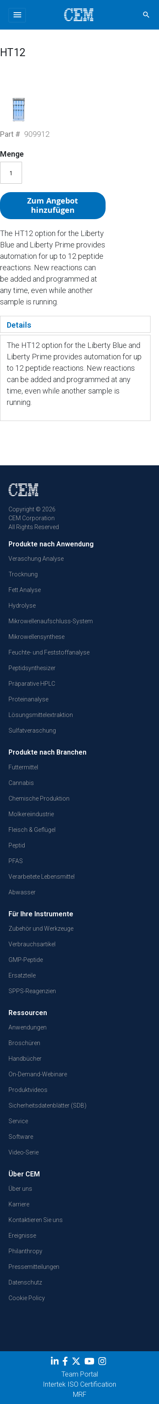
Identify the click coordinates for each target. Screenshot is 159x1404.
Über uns (20, 1188)
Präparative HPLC (31, 683)
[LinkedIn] (56, 1363)
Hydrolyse (22, 605)
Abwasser (22, 892)
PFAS (15, 861)
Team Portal (79, 1374)
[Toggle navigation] (17, 15)
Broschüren (24, 1043)
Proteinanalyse (28, 699)
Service (18, 1121)
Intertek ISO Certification (79, 1384)
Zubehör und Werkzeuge (40, 928)
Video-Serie (23, 1152)
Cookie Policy (26, 1298)
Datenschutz (25, 1282)
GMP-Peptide (25, 959)
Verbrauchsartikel (32, 944)
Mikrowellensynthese (36, 636)
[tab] (75, 324)
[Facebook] (66, 1363)
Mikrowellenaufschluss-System (50, 621)
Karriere (18, 1204)
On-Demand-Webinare (37, 1074)
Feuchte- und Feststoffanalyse (48, 652)
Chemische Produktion (39, 798)
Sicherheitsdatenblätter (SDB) (47, 1105)
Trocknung (23, 574)
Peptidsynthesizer (32, 668)
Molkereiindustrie (31, 814)
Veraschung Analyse (36, 558)
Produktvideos (27, 1089)
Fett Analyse (24, 590)
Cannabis (21, 782)
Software (20, 1136)
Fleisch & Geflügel (32, 829)
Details (19, 324)
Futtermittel (23, 767)
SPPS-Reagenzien (32, 991)
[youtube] (90, 1363)
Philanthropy (25, 1251)
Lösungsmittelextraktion (40, 715)
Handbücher (25, 1058)
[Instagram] (103, 1363)
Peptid (16, 845)
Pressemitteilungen (33, 1266)
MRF (79, 1394)
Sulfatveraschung (32, 730)
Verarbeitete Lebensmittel (41, 876)
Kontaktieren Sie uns (35, 1220)
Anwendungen (27, 1027)
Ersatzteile (22, 975)
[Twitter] (77, 1363)
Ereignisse (22, 1235)
